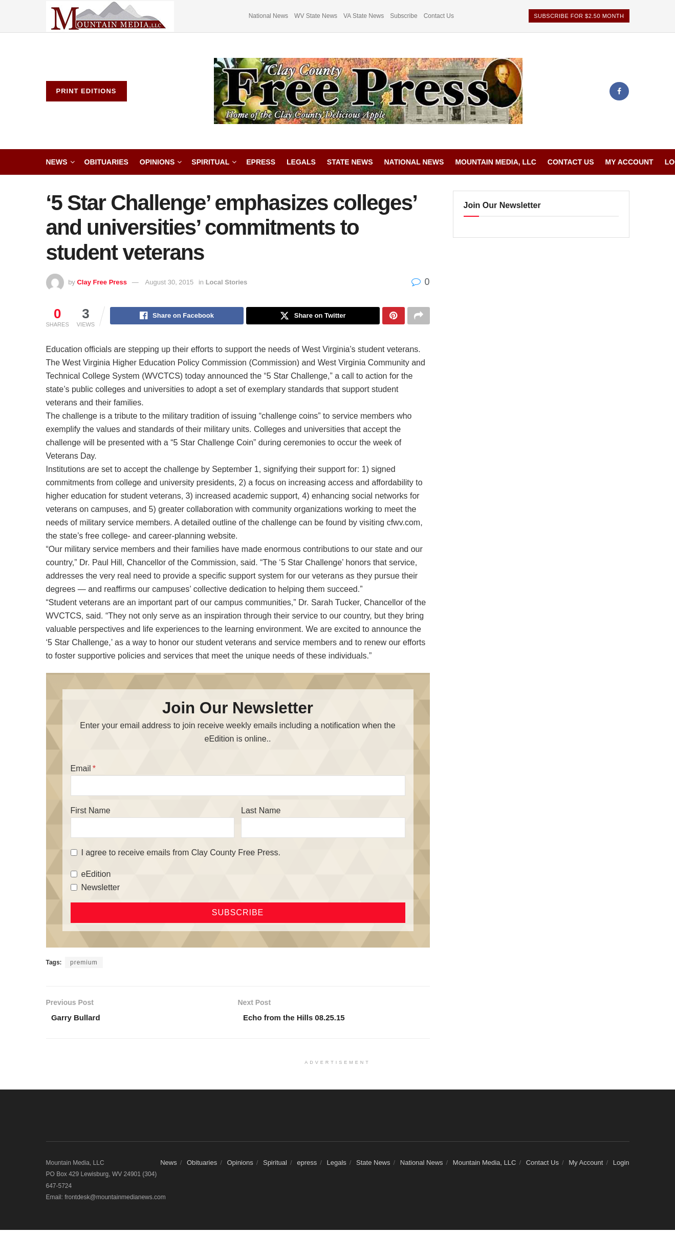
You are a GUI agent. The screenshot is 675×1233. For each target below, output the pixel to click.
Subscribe (403, 15)
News (57, 162)
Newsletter (100, 889)
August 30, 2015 (169, 282)
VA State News (363, 15)
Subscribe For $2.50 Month (579, 16)
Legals (301, 162)
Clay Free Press (102, 282)
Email (81, 770)
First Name (91, 812)
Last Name (260, 812)
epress (260, 162)
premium (84, 964)
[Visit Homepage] (368, 91)
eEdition (96, 875)
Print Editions (86, 91)
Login (621, 1165)
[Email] (238, 787)
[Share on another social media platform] (418, 316)
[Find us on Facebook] (619, 91)
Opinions (157, 162)
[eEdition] (74, 875)
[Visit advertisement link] (110, 16)
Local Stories (227, 282)
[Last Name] (323, 829)
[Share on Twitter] (313, 316)
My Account (629, 162)
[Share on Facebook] (177, 316)
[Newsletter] (74, 889)
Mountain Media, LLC (495, 162)
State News (350, 162)
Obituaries (106, 162)
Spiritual (210, 162)
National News (268, 15)
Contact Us (439, 15)
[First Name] (152, 829)
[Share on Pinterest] (393, 316)
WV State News (315, 15)
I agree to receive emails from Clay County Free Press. (180, 854)
